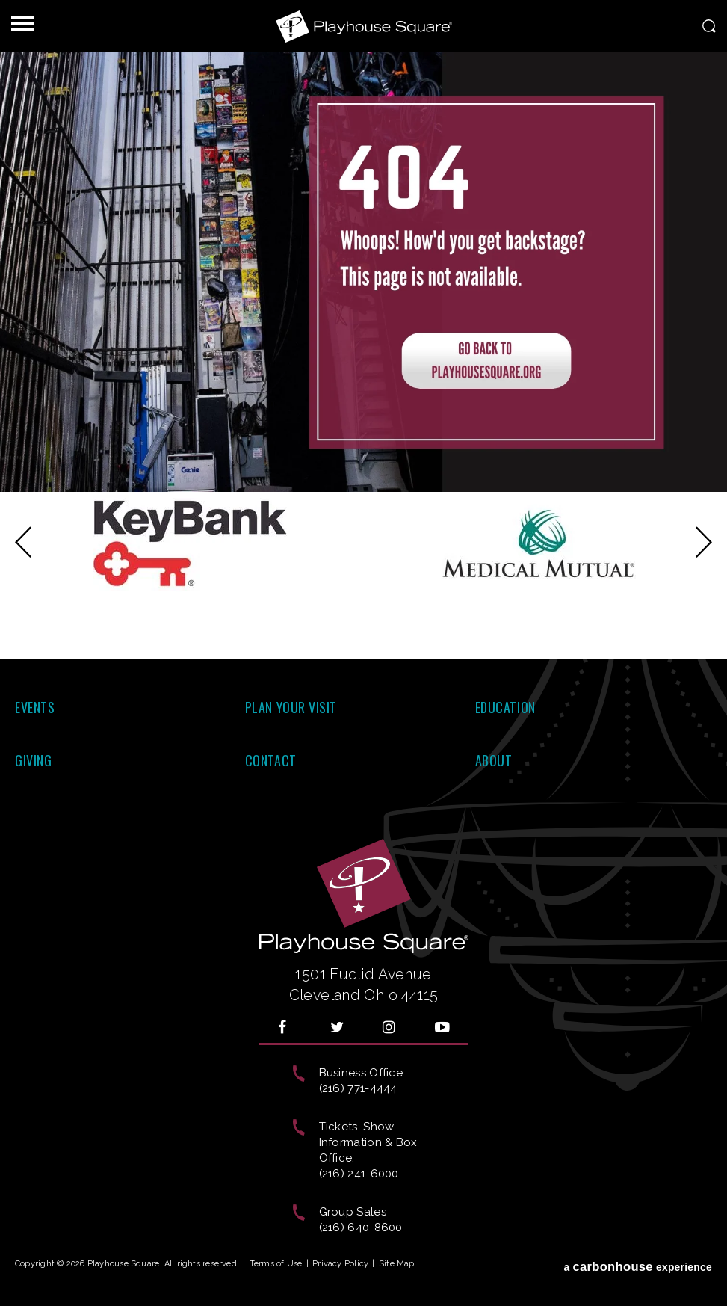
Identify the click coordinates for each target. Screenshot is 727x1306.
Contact (271, 760)
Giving (33, 760)
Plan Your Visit (291, 707)
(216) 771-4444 (358, 1088)
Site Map (397, 1264)
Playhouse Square (364, 26)
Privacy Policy (340, 1264)
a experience (637, 1267)
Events (35, 707)
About (494, 760)
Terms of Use (276, 1264)
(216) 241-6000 (359, 1173)
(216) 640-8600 (361, 1227)
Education (505, 707)
